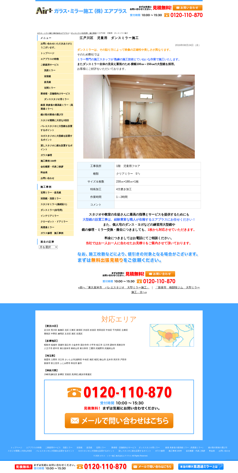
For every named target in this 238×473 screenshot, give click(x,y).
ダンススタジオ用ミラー (56, 99)
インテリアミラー (50, 215)
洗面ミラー (49, 70)
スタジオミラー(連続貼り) (54, 204)
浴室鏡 (47, 76)
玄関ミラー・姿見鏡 (51, 192)
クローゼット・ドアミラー (54, 221)
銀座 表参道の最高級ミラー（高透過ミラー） (57, 107)
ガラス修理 (46, 155)
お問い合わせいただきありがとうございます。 (56, 45)
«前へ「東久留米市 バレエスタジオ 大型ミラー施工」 (113, 287)
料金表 (44, 172)
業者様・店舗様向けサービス (55, 93)
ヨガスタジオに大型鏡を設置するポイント (56, 138)
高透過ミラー (47, 227)
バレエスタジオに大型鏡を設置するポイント (56, 128)
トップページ (47, 53)
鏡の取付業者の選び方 (52, 114)
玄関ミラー (49, 88)
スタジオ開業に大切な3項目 (55, 120)
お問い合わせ (47, 178)
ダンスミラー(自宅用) (52, 210)
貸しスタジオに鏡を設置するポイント (56, 147)
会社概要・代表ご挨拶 (52, 166)
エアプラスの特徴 (50, 59)
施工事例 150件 (48, 161)
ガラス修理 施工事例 (52, 233)
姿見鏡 (47, 82)
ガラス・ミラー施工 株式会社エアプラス (116, 456)
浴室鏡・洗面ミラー (51, 198)
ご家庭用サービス (50, 64)
